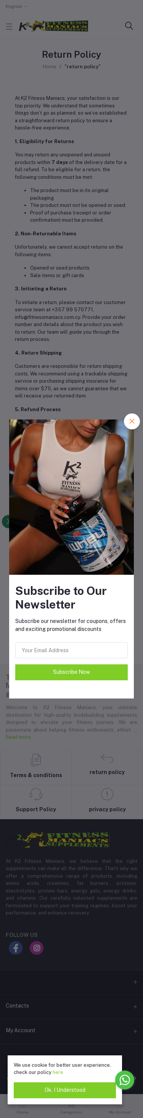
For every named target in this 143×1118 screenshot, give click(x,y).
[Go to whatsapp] (124, 1080)
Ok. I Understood (65, 1090)
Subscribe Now (71, 672)
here (58, 1072)
